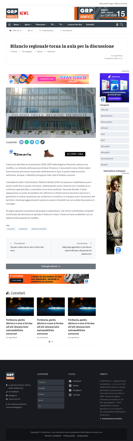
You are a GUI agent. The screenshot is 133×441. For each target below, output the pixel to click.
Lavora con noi (75, 24)
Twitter (74, 385)
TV (60, 24)
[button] (122, 24)
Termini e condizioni (53, 436)
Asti (103, 134)
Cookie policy (82, 436)
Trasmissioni (46, 31)
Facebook (75, 381)
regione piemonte (39, 229)
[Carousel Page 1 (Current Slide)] (49, 342)
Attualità (105, 146)
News (16, 24)
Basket (104, 165)
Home (13, 52)
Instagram (75, 390)
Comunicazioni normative (111, 419)
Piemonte (40, 24)
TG (52, 24)
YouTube (74, 395)
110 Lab (104, 110)
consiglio (23, 229)
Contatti (90, 24)
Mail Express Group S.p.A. (91, 432)
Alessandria (106, 116)
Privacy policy (69, 436)
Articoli (40, 52)
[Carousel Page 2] (52, 342)
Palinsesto (66, 31)
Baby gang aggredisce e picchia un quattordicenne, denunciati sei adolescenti (77, 250)
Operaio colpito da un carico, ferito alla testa (27, 249)
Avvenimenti (107, 158)
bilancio (11, 229)
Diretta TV (16, 31)
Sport (27, 24)
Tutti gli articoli (50, 266)
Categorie (27, 52)
